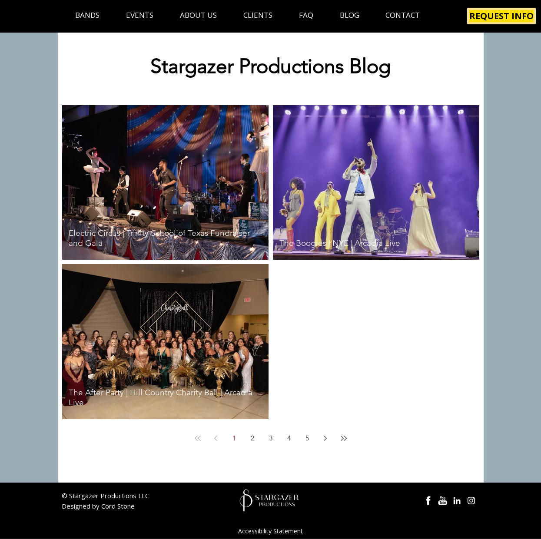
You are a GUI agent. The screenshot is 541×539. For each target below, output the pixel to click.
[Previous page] (216, 438)
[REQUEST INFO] (501, 16)
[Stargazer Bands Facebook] (428, 501)
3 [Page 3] (270, 438)
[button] (87, 15)
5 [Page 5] (307, 438)
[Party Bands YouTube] (443, 501)
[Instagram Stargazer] (471, 501)
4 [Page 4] (289, 438)
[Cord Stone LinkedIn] (457, 501)
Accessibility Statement (270, 531)
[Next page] (325, 438)
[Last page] (344, 438)
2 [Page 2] (252, 438)
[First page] (198, 438)
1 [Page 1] (234, 438)
